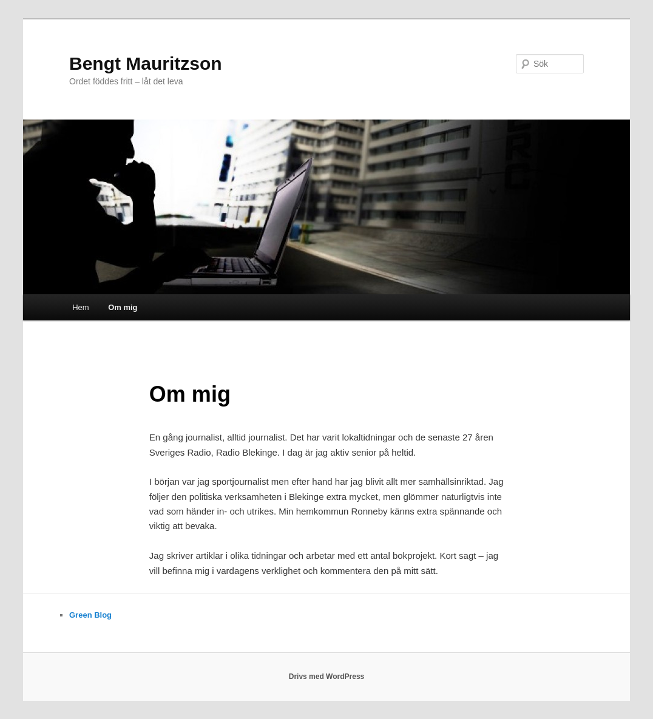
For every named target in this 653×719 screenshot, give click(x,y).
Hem (80, 307)
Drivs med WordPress (327, 676)
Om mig (122, 307)
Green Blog (90, 614)
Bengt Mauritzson (145, 63)
